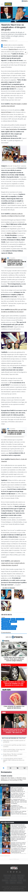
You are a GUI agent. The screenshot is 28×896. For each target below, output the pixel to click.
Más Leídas (4, 785)
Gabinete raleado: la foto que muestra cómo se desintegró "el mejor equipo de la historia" (16, 262)
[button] (25, 52)
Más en (14, 637)
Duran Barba (5, 621)
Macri (13, 619)
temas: (3, 617)
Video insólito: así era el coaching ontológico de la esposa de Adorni (16, 432)
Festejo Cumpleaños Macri (8, 628)
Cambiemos (13, 621)
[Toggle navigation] (2, 4)
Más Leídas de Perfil (7, 822)
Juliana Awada (15, 86)
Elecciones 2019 (6, 624)
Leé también (12, 258)
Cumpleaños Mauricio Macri (9, 626)
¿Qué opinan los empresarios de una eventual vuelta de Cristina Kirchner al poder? (13, 563)
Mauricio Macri (6, 619)
